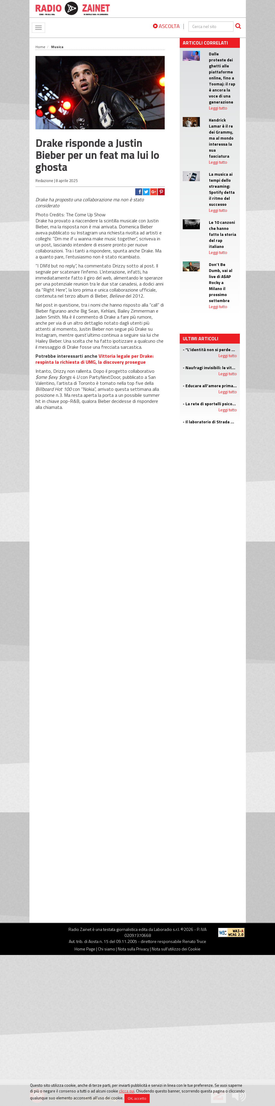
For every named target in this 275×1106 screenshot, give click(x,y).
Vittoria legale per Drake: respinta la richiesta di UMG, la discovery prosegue (94, 359)
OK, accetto (137, 1098)
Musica (57, 47)
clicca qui (126, 1091)
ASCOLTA (166, 26)
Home (40, 47)
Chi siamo (106, 949)
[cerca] (211, 26)
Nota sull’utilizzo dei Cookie (176, 949)
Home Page (85, 949)
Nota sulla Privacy (133, 949)
